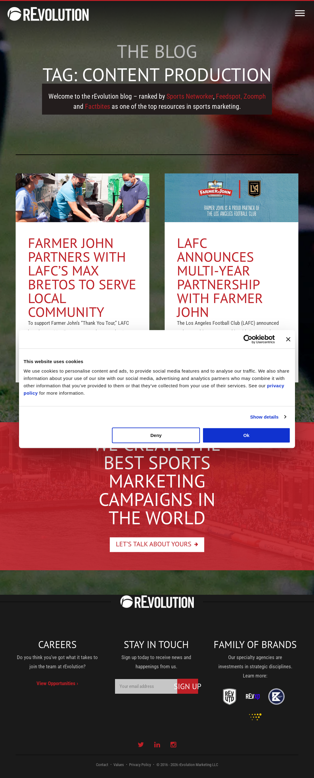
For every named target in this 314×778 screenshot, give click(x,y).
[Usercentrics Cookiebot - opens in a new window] (248, 339)
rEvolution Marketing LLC (198, 764)
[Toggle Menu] (300, 13)
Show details (264, 416)
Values (118, 764)
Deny (156, 435)
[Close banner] (288, 339)
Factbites (97, 106)
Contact (102, 764)
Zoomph (254, 96)
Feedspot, (229, 96)
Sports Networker (190, 96)
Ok (246, 435)
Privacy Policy (140, 764)
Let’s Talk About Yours (154, 543)
